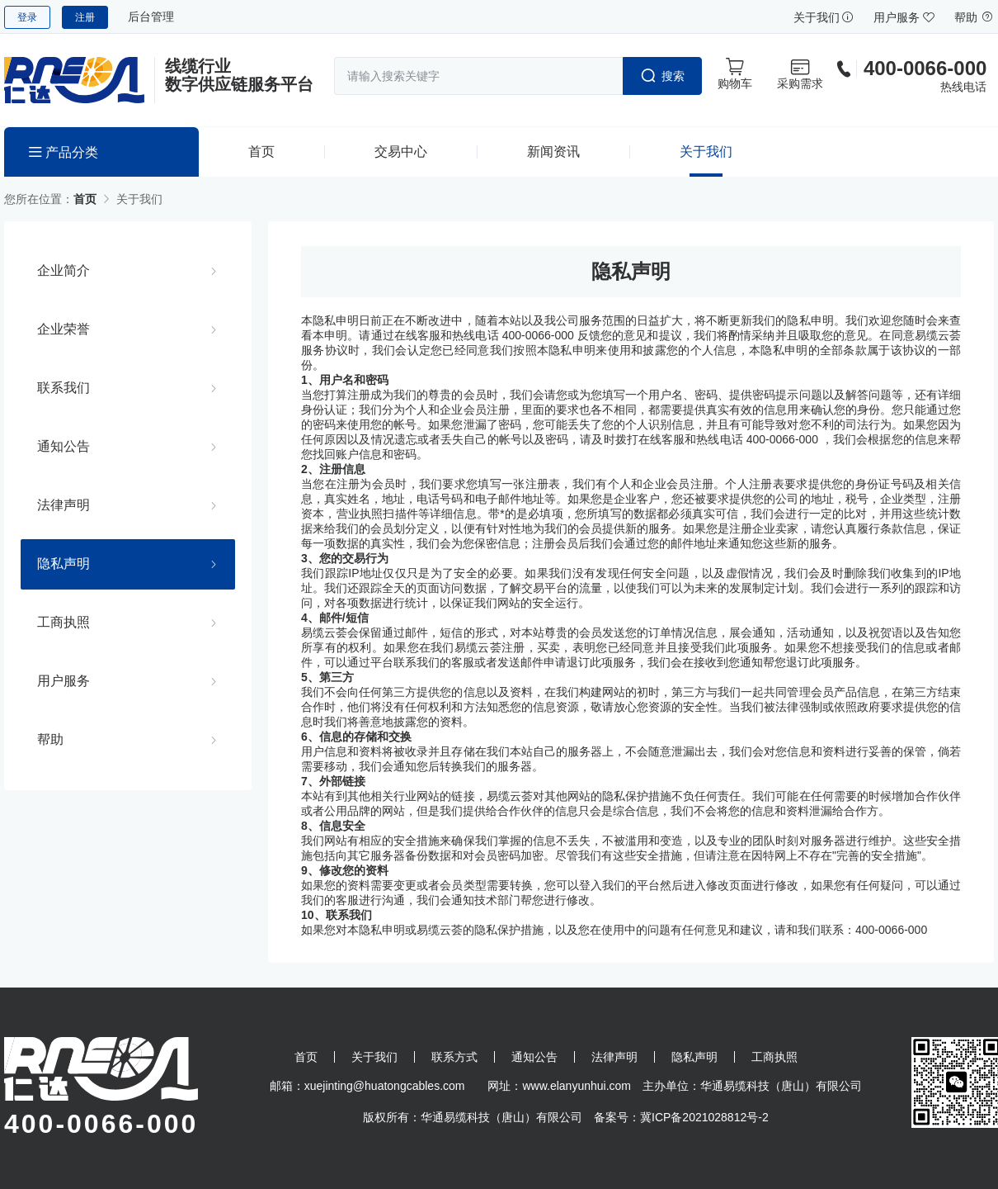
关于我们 (823, 17)
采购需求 (800, 73)
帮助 (974, 17)
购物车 (735, 73)
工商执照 (63, 621)
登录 (27, 17)
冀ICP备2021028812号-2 (704, 1117)
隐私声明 (63, 563)
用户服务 (903, 17)
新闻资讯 (553, 151)
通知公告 (63, 445)
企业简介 (63, 270)
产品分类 (63, 152)
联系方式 (454, 1056)
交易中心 (400, 151)
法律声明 (63, 504)
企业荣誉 (63, 328)
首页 (261, 151)
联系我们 (63, 387)
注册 (85, 17)
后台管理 (151, 16)
